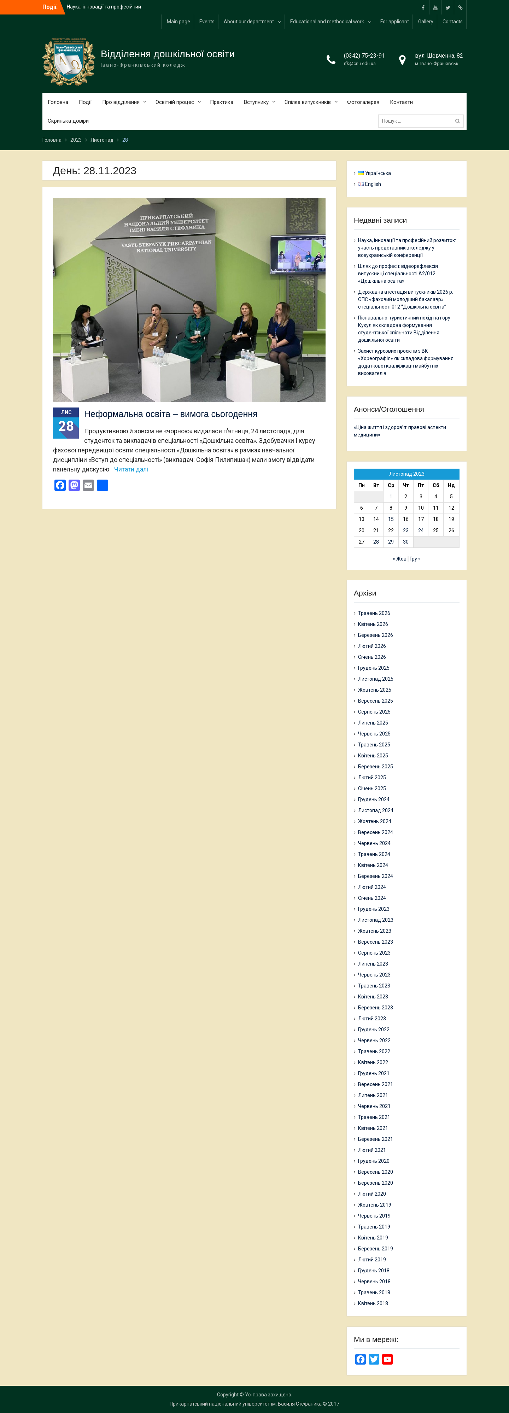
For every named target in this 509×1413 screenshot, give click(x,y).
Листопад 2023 (375, 920)
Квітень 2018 (373, 1303)
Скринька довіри (68, 121)
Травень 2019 (374, 1227)
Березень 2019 (375, 1248)
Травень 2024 (374, 854)
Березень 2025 (375, 766)
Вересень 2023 (375, 942)
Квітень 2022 (373, 1062)
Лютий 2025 (372, 777)
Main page (178, 21)
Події (85, 102)
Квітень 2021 (373, 1128)
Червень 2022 (374, 1040)
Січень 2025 (372, 788)
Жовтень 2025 (374, 690)
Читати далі (131, 469)
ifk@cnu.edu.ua (360, 63)
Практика (221, 102)
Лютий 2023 (372, 1018)
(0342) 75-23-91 (364, 55)
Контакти (401, 102)
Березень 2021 (375, 1139)
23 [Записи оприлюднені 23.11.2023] (406, 530)
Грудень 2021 (374, 1073)
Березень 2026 (375, 635)
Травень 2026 (374, 613)
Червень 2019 (374, 1216)
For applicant (394, 21)
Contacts (453, 21)
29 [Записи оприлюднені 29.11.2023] (391, 542)
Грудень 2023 (374, 909)
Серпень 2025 (374, 712)
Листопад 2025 (375, 679)
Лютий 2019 (372, 1259)
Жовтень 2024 (374, 821)
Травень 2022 (374, 1051)
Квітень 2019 (373, 1238)
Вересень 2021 (375, 1084)
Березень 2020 (375, 1183)
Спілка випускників (308, 102)
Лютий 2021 (372, 1150)
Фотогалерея (363, 102)
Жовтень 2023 (374, 931)
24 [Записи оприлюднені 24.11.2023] (421, 530)
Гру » (415, 559)
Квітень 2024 (373, 865)
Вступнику (256, 102)
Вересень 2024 (375, 832)
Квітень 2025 (373, 755)
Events (207, 21)
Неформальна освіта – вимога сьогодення (171, 414)
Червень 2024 (374, 843)
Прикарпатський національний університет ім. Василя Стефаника (246, 1404)
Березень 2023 (375, 1007)
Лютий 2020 (372, 1194)
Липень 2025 (373, 723)
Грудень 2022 (374, 1029)
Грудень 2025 (374, 668)
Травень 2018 (374, 1292)
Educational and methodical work (327, 21)
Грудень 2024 (374, 799)
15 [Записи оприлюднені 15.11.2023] (391, 519)
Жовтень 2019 (374, 1205)
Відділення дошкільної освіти (168, 53)
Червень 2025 (374, 734)
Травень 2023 (374, 986)
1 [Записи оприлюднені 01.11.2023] (391, 496)
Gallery (425, 21)
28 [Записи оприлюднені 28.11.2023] (376, 542)
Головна (58, 102)
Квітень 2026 (373, 624)
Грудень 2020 (374, 1161)
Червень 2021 (374, 1106)
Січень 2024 (372, 898)
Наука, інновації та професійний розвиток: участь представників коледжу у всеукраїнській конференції (407, 248)
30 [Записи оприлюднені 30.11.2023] (406, 542)
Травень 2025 (374, 744)
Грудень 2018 (374, 1270)
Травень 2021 (374, 1117)
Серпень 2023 (374, 953)
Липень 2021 (373, 1095)
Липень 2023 (373, 964)
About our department (249, 21)
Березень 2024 (375, 876)
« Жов (399, 559)
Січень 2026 (372, 657)
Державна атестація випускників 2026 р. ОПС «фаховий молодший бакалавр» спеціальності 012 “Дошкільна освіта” (405, 299)
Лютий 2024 (372, 887)
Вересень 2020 (375, 1172)
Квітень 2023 (373, 996)
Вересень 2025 (375, 701)
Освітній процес (175, 102)
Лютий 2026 (372, 646)
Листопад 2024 (375, 810)
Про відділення (121, 102)
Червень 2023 (374, 975)
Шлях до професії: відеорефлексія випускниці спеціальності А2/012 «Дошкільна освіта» (398, 273)
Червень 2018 (374, 1281)
